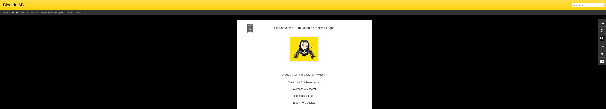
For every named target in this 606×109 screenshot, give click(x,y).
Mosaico (34, 12)
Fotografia (60, 12)
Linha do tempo (74, 12)
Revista (24, 12)
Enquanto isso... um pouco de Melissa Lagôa (304, 28)
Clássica (6, 12)
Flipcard (15, 12)
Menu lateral (46, 12)
